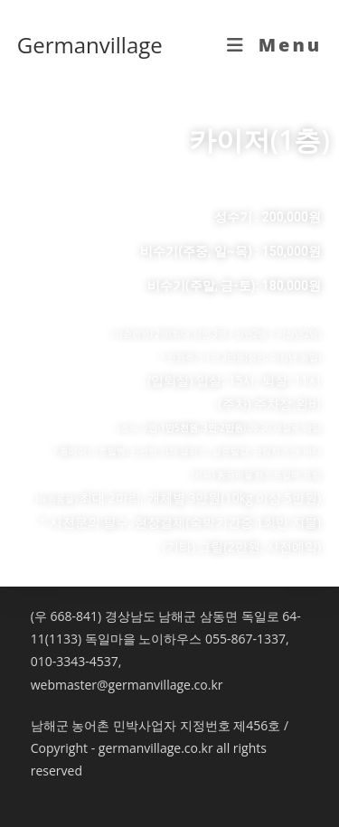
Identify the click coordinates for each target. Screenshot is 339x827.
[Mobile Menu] (275, 45)
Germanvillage (90, 45)
